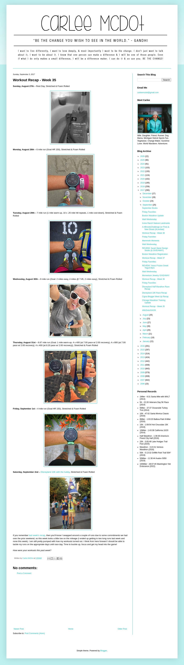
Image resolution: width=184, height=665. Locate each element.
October (146, 201)
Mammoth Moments (150, 241)
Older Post (122, 629)
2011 (142, 365)
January (146, 341)
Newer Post (19, 629)
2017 (142, 190)
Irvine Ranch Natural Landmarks (156, 223)
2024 (142, 164)
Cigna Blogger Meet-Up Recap (155, 296)
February (147, 337)
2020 (142, 179)
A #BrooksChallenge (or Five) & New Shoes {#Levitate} (155, 228)
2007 (142, 380)
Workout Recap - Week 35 (153, 306)
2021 (142, 175)
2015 (142, 350)
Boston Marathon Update (153, 216)
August (146, 315)
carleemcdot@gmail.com (148, 92)
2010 (142, 368)
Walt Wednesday (149, 219)
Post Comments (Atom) (35, 633)
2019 (142, 183)
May (145, 326)
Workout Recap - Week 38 (153, 233)
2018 (142, 186)
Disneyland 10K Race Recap (154, 293)
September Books (149, 208)
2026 (142, 156)
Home (70, 629)
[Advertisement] (70, 601)
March (146, 334)
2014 (142, 353)
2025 (142, 160)
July (145, 319)
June (145, 322)
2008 (142, 376)
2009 (142, 372)
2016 (142, 346)
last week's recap (37, 535)
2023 (142, 167)
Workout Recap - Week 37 (153, 258)
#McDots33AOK (149, 310)
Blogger (103, 651)
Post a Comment (24, 573)
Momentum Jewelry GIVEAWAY (156, 275)
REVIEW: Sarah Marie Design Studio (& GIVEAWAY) (155, 249)
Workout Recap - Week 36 (153, 279)
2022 (142, 171)
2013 (142, 357)
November (147, 197)
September (148, 205)
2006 (142, 384)
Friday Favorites (149, 212)
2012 (142, 361)
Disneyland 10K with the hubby (55, 472)
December (147, 193)
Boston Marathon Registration (155, 254)
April (145, 330)
